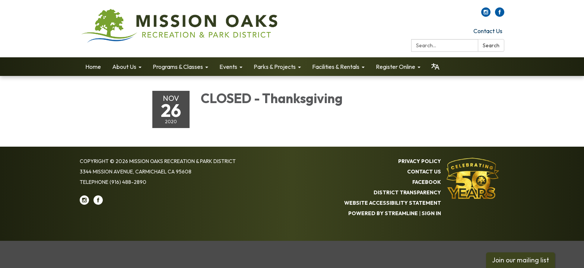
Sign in (431, 213)
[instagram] (486, 14)
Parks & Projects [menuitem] (275, 66)
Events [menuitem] (228, 66)
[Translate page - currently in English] (435, 66)
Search (491, 45)
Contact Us (487, 31)
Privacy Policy (419, 161)
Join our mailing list (520, 260)
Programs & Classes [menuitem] (178, 66)
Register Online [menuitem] (395, 66)
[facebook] (499, 14)
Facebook (426, 182)
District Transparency (407, 192)
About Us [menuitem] (124, 66)
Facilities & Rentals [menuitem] (335, 66)
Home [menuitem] (93, 66)
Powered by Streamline (383, 213)
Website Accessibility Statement (392, 203)
